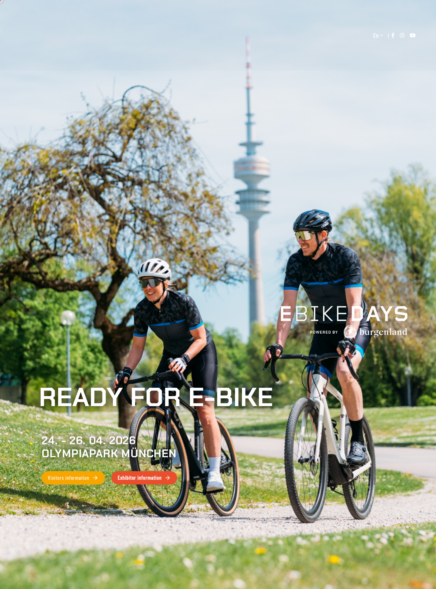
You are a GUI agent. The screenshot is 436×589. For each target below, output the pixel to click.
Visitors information (73, 477)
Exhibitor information (144, 477)
